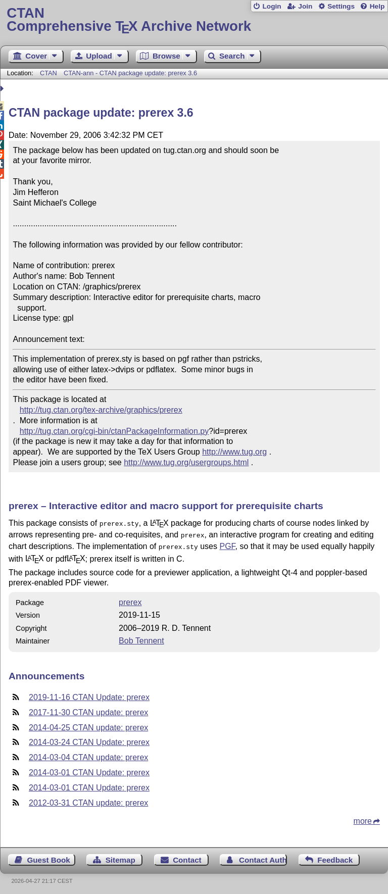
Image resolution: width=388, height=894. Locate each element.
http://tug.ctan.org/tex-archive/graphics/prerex (101, 410)
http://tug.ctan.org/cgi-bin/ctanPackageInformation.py (114, 431)
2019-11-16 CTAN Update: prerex (89, 694)
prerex (130, 599)
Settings (341, 6)
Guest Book (48, 857)
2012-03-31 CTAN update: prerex (88, 800)
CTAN (48, 73)
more (363, 818)
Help (377, 6)
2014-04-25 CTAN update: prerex (88, 724)
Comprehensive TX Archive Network (194, 20)
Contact (187, 857)
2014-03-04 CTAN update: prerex (88, 754)
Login (271, 6)
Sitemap (120, 857)
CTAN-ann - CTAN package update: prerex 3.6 (130, 73)
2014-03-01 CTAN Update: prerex (89, 769)
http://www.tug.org (234, 452)
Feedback (335, 857)
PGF (227, 544)
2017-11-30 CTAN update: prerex (88, 709)
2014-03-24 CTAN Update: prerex (89, 739)
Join (305, 6)
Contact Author (263, 857)
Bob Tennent (141, 637)
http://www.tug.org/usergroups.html (186, 462)
